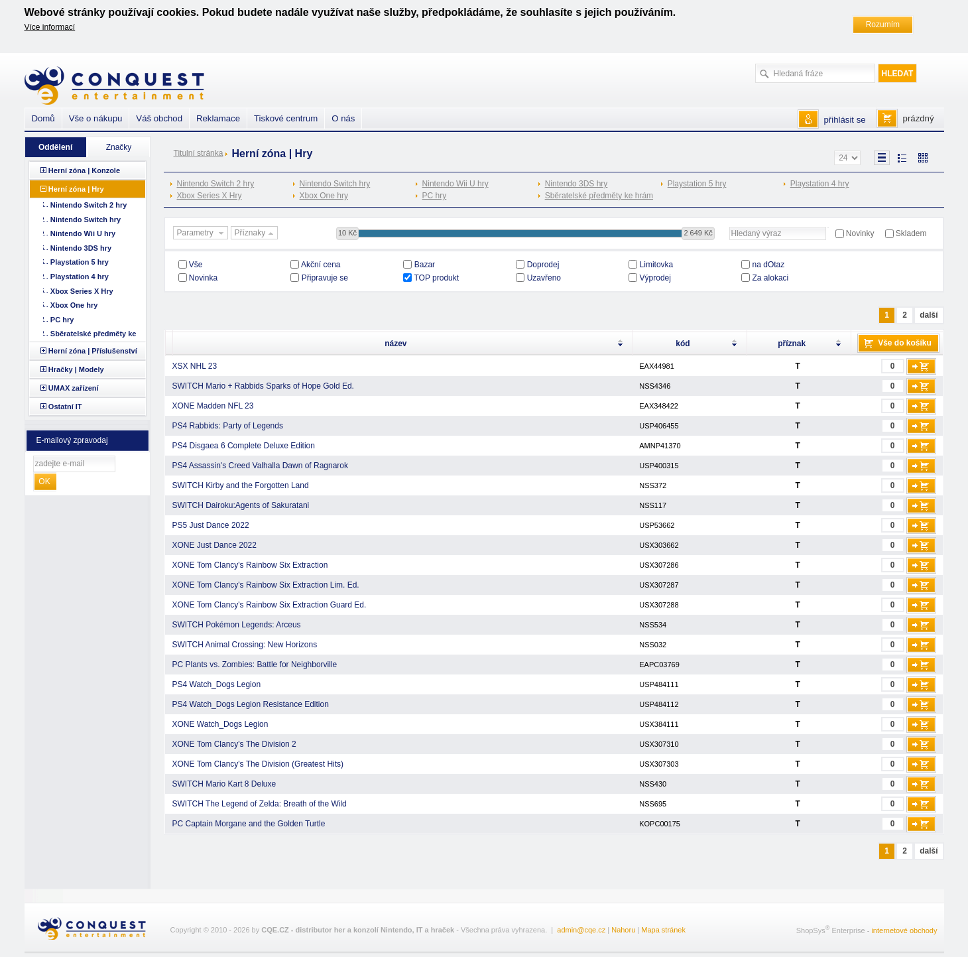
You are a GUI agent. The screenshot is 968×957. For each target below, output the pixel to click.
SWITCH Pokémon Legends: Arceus (236, 624)
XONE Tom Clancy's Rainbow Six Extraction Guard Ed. (269, 604)
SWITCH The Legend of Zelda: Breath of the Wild (259, 803)
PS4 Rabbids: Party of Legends (227, 425)
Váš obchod (159, 118)
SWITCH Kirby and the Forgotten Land (240, 485)
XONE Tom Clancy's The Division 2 (234, 744)
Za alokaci (771, 278)
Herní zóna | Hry (76, 189)
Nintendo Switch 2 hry (216, 183)
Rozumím (883, 24)
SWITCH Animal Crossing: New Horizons (245, 644)
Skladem (911, 233)
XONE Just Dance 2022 (214, 545)
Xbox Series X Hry (209, 195)
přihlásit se (845, 120)
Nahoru (623, 930)
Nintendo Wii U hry (455, 183)
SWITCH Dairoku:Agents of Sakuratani (241, 505)
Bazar (424, 264)
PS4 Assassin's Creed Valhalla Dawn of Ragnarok (260, 465)
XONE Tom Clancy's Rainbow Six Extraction (250, 565)
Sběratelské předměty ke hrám (599, 195)
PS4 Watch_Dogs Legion (216, 684)
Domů (43, 118)
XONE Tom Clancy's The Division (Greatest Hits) (258, 764)
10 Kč (347, 233)
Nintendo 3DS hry (576, 183)
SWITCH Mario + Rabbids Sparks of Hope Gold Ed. (263, 386)
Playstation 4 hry (819, 183)
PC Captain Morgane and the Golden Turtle (249, 823)
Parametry (202, 233)
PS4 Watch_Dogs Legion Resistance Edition (250, 704)
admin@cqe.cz (581, 930)
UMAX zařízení (73, 388)
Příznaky (256, 233)
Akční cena (320, 264)
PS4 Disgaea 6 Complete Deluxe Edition (243, 445)
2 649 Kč (698, 233)
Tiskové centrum (286, 118)
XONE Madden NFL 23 (213, 406)
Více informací (50, 27)
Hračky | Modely (76, 369)
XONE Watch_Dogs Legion (220, 724)
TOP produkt (436, 278)
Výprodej (655, 278)
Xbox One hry (324, 195)
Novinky (860, 233)
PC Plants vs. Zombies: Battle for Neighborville (254, 664)
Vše (196, 264)
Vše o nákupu (96, 118)
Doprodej (543, 264)
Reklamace (218, 118)
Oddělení (55, 147)
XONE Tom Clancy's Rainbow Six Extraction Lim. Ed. (265, 585)
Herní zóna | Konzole (84, 170)
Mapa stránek (663, 930)
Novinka (203, 278)
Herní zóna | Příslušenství (92, 351)
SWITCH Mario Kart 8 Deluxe (224, 784)
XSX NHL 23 (194, 366)
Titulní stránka (198, 153)
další (929, 315)
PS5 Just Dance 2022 (210, 525)
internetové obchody (904, 930)
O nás (343, 118)
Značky (119, 147)
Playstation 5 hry (697, 183)
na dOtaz (769, 264)
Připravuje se (325, 278)
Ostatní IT (65, 407)
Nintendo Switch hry (335, 183)
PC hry (434, 195)
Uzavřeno (544, 278)
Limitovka (657, 264)
